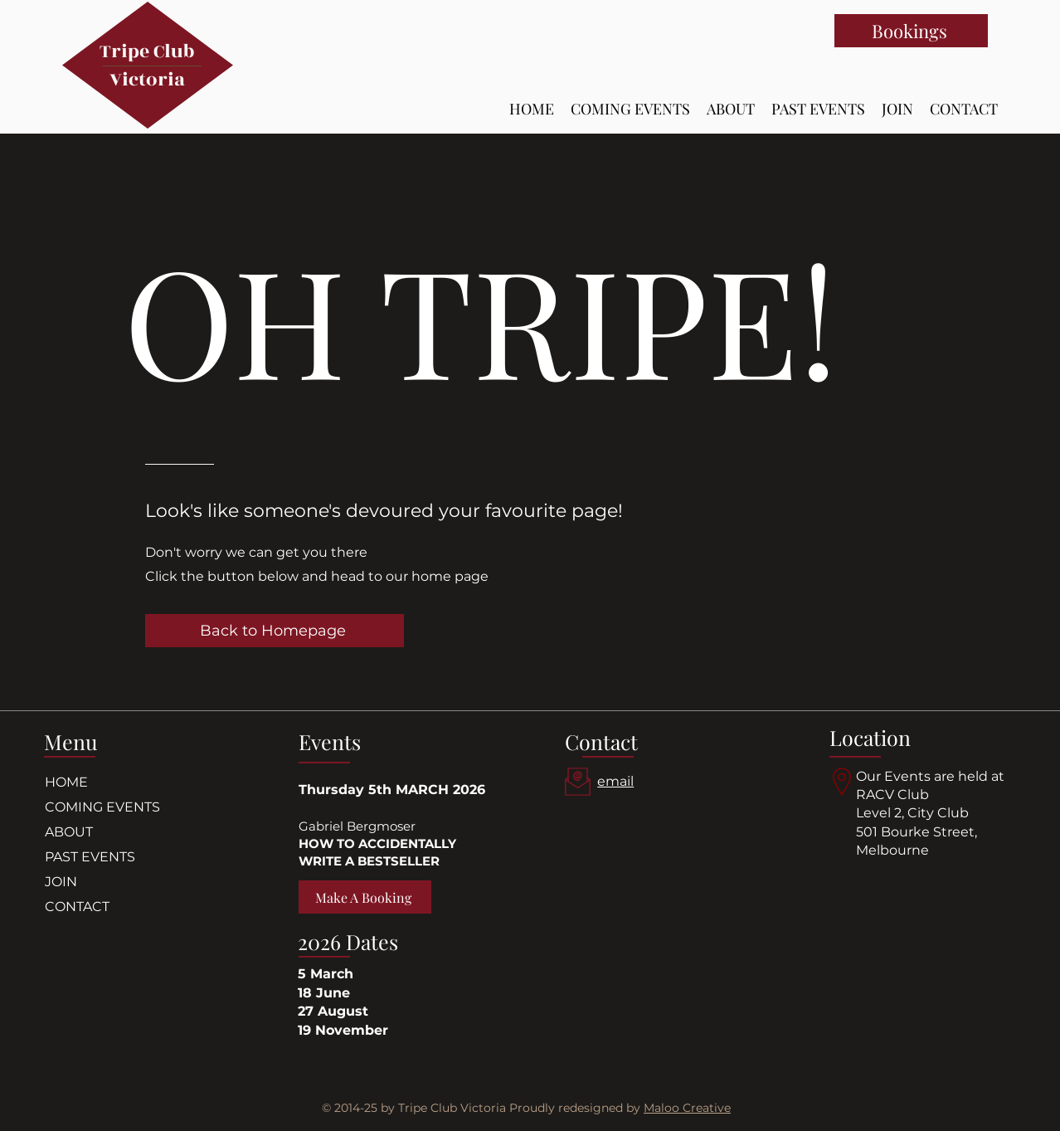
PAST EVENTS (90, 857)
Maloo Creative (687, 1107)
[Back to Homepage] (274, 630)
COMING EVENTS (102, 807)
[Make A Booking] (365, 897)
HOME (66, 782)
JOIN (61, 882)
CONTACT (77, 906)
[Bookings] (911, 30)
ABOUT (69, 832)
